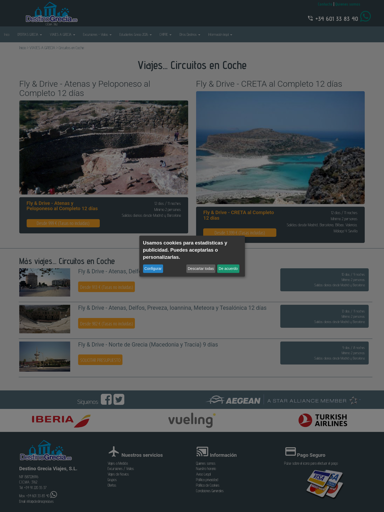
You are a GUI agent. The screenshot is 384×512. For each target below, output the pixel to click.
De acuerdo (228, 268)
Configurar (153, 268)
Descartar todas (201, 268)
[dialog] (192, 256)
